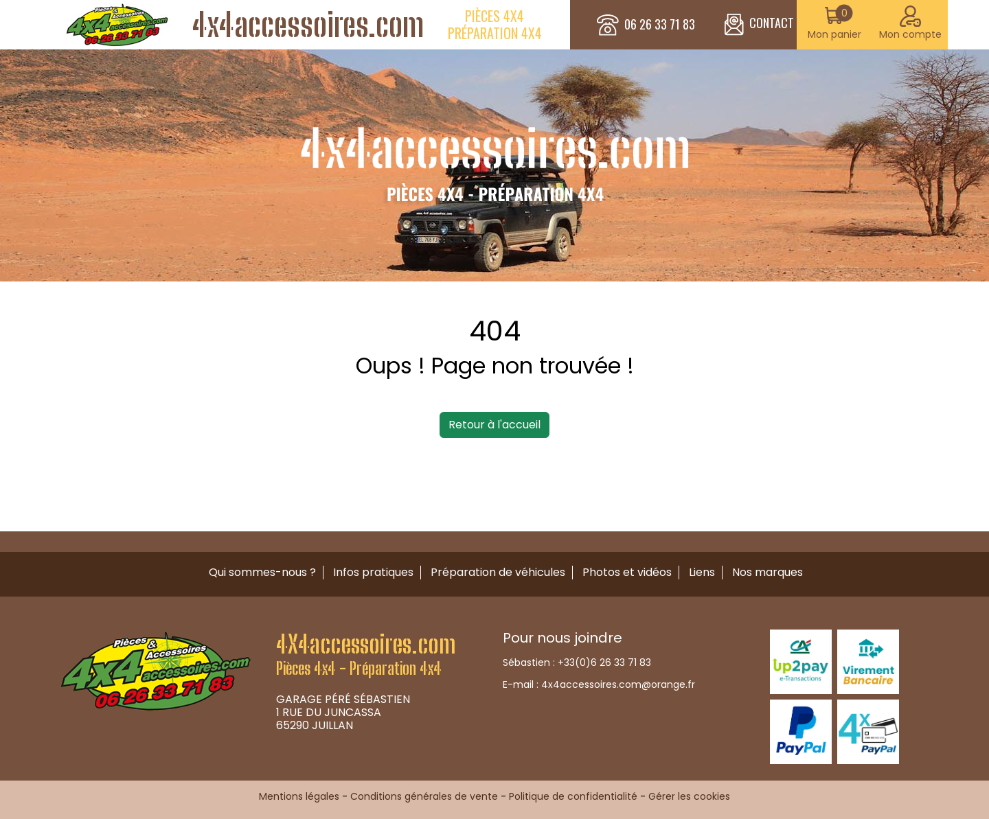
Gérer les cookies (689, 796)
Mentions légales (299, 796)
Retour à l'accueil (494, 424)
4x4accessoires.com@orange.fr (618, 684)
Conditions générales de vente (424, 796)
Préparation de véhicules (498, 572)
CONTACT (759, 25)
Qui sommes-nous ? (262, 572)
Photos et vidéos (627, 572)
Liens (702, 572)
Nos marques (767, 572)
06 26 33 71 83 (659, 24)
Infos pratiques (373, 572)
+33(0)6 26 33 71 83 (604, 662)
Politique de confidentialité (573, 796)
